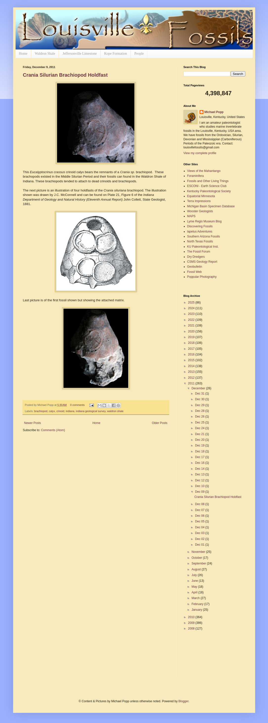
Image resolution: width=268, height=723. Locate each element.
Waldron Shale (45, 53)
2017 (191, 348)
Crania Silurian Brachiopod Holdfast (65, 75)
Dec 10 (200, 486)
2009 (191, 623)
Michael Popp (214, 112)
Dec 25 (200, 422)
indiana (70, 411)
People (139, 53)
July (194, 575)
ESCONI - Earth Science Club (207, 186)
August (196, 569)
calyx (52, 411)
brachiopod (40, 411)
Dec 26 (200, 416)
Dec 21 (200, 434)
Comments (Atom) (53, 430)
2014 (191, 366)
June (195, 581)
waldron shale (115, 411)
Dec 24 (200, 428)
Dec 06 (200, 515)
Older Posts (159, 423)
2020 (191, 331)
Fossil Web (194, 272)
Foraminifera (195, 176)
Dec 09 (200, 491)
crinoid (60, 411)
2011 (191, 383)
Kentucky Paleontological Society (209, 191)
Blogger (183, 701)
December (198, 388)
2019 (191, 337)
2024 (191, 308)
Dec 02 (200, 539)
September (199, 563)
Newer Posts (32, 423)
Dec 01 (200, 544)
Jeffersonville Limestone (79, 53)
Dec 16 (200, 463)
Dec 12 (200, 480)
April (194, 592)
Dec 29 (200, 405)
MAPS (191, 216)
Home (23, 53)
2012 (191, 377)
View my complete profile (200, 153)
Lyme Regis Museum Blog (204, 221)
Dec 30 (200, 399)
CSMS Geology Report (202, 261)
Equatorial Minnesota (201, 196)
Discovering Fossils (200, 226)
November (198, 552)
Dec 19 (200, 445)
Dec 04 (200, 527)
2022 (191, 320)
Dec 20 (200, 440)
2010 (191, 617)
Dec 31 (200, 393)
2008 (191, 628)
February (197, 604)
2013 (191, 371)
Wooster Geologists (200, 211)
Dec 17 (200, 457)
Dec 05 (200, 521)
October (197, 558)
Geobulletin (194, 266)
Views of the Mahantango (204, 171)
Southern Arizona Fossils (203, 236)
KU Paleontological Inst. (203, 246)
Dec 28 (200, 411)
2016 (191, 354)
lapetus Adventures (199, 231)
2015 (191, 360)
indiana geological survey (90, 411)
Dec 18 (200, 451)
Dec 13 (200, 474)
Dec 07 (200, 510)
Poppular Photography (202, 277)
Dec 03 (200, 533)
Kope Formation (115, 53)
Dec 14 (200, 468)
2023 (191, 314)
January (197, 609)
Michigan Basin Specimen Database (211, 206)
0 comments (77, 404)
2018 (191, 343)
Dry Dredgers (196, 256)
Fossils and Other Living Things (208, 181)
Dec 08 (200, 504)
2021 (191, 325)
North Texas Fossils (200, 241)
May (194, 586)
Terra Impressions (199, 201)
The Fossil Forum (198, 251)
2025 (191, 302)
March (196, 598)
